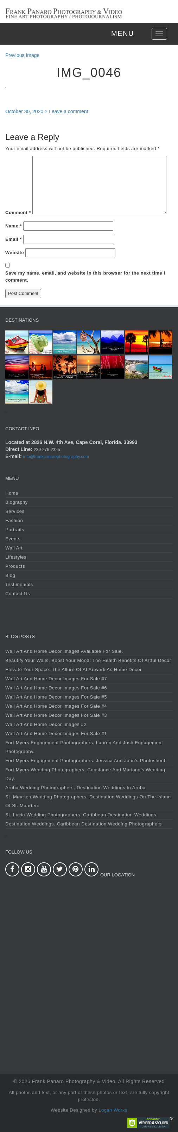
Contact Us (17, 593)
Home (11, 493)
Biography (16, 502)
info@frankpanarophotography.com (56, 456)
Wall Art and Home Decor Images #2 (46, 724)
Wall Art (14, 548)
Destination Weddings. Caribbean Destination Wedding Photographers (83, 824)
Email (13, 239)
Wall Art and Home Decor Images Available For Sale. (64, 651)
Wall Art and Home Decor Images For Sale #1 (56, 733)
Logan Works (112, 1110)
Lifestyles (15, 557)
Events (12, 538)
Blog (10, 575)
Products (15, 566)
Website (14, 252)
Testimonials (19, 584)
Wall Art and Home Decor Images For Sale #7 (56, 678)
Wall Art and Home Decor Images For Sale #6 (56, 687)
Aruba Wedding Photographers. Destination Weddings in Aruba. (76, 787)
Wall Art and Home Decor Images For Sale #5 (56, 697)
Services (15, 511)
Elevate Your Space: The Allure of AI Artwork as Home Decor (73, 669)
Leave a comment (68, 111)
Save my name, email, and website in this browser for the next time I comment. (85, 276)
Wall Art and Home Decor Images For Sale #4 (56, 706)
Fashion (14, 520)
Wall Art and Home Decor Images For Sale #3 (56, 715)
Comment (18, 212)
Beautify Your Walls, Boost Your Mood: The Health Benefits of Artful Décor (88, 660)
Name (13, 226)
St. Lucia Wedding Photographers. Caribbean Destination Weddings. (81, 814)
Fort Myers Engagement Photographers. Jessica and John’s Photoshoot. (86, 760)
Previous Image (22, 55)
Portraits (14, 529)
